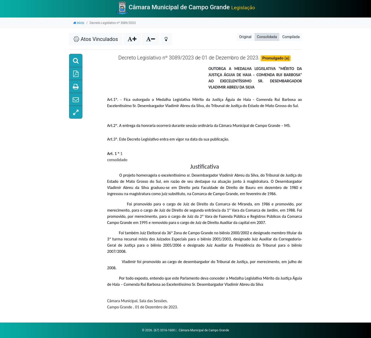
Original (245, 37)
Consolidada (267, 37)
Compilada (291, 37)
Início (78, 23)
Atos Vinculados (95, 39)
